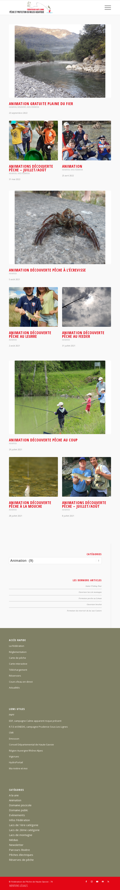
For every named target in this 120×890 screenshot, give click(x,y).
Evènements (21, 107)
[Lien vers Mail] (103, 881)
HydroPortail (16, 762)
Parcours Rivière (19, 850)
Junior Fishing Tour (93, 586)
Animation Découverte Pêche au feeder (83, 334)
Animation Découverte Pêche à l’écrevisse (47, 270)
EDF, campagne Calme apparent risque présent (35, 720)
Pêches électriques (21, 855)
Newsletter (16, 845)
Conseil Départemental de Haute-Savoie (31, 744)
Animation (13, 107)
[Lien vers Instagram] (92, 881)
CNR (11, 732)
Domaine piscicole (20, 805)
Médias (13, 840)
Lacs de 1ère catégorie (23, 825)
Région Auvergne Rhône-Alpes (26, 750)
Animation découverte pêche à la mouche (30, 504)
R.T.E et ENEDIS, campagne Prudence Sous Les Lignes (38, 726)
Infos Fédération (33, 107)
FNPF (11, 714)
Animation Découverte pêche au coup (43, 440)
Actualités (14, 687)
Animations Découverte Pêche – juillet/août (31, 168)
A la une (14, 795)
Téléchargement (18, 669)
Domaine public (18, 810)
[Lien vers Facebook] (86, 881)
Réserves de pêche (21, 860)
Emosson (14, 738)
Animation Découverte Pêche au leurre (30, 334)
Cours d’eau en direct (21, 681)
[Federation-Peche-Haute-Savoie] (50, 7)
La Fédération (16, 646)
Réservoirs (15, 675)
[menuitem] (106, 7)
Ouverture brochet (94, 604)
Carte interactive (18, 663)
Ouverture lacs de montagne (90, 592)
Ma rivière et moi (18, 768)
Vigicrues (14, 756)
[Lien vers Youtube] (97, 881)
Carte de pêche (17, 657)
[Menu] (106, 7)
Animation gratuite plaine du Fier (41, 103)
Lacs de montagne (20, 835)
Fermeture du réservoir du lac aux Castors (84, 610)
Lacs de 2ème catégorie (24, 830)
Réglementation (18, 652)
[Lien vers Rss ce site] (108, 881)
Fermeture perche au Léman (90, 598)
